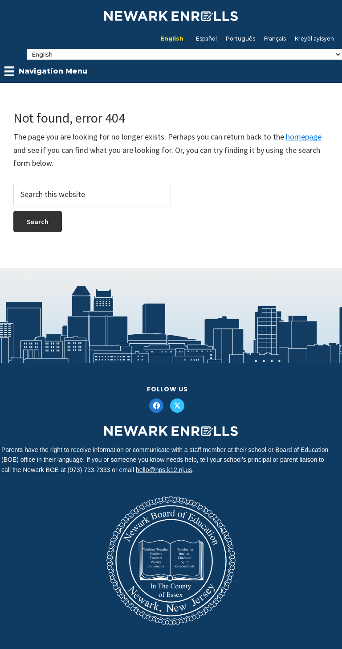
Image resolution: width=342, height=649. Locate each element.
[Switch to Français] (275, 38)
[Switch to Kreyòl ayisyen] (314, 38)
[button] (156, 405)
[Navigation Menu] (46, 71)
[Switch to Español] (206, 38)
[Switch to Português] (240, 38)
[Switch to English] (172, 38)
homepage (304, 136)
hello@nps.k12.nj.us (164, 469)
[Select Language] (184, 54)
